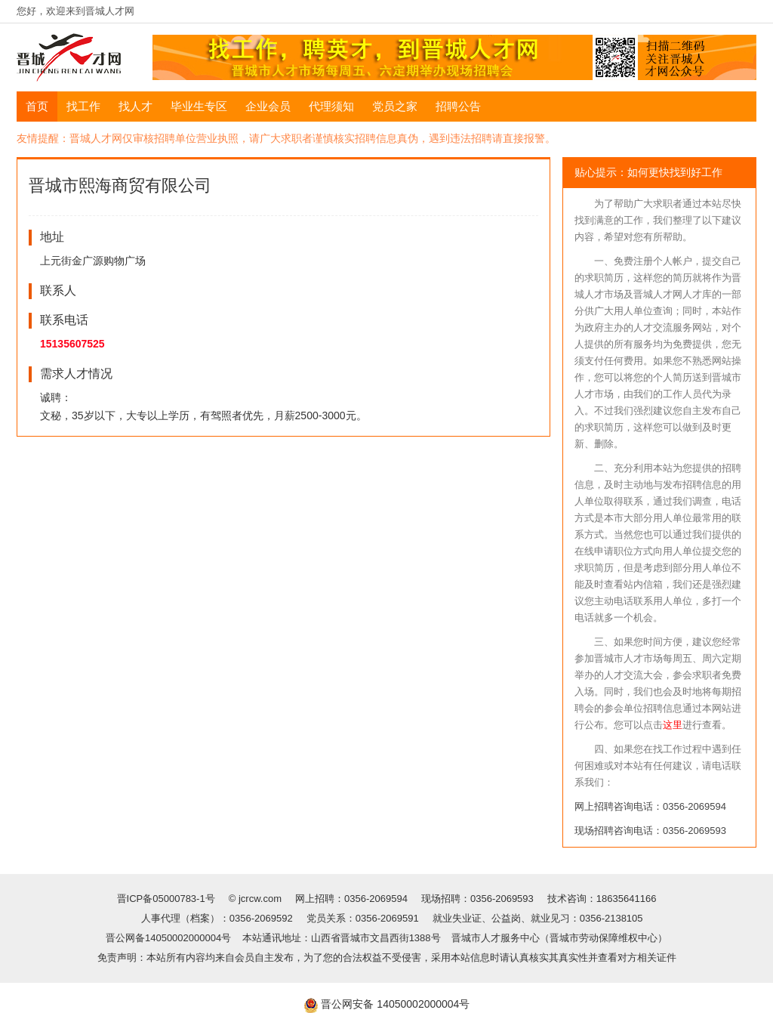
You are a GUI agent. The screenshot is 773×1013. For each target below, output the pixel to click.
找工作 (83, 106)
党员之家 (394, 106)
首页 (37, 106)
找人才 (135, 106)
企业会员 (268, 106)
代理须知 (331, 106)
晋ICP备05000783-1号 (167, 898)
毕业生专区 (199, 106)
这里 (672, 724)
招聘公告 (458, 106)
